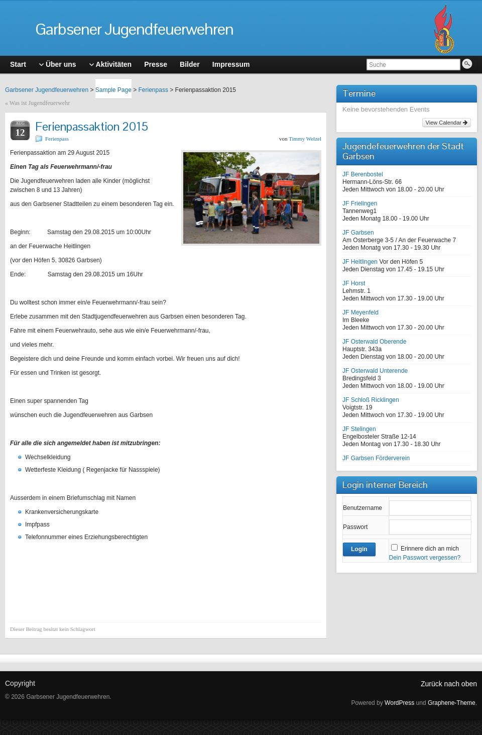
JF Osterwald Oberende (374, 341)
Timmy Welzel (305, 139)
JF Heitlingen (360, 261)
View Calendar (446, 123)
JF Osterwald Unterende (375, 370)
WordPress (399, 702)
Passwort (355, 527)
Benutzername (362, 507)
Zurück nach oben (449, 684)
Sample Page (113, 89)
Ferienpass (153, 89)
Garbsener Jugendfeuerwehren (134, 29)
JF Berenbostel (362, 174)
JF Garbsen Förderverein (376, 458)
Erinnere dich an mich (430, 548)
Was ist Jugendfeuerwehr (40, 103)
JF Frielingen (359, 203)
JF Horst (353, 283)
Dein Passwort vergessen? (425, 557)
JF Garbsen (358, 232)
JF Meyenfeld (360, 312)
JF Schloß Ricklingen (370, 399)
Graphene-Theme (451, 702)
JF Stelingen (359, 429)
